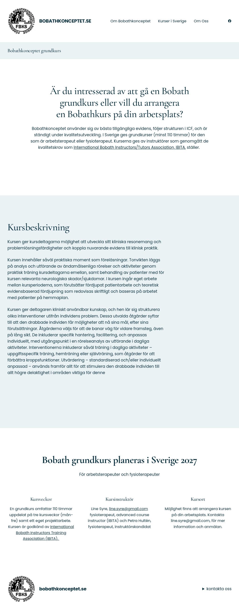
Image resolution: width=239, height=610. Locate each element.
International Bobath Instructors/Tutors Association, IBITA (129, 147)
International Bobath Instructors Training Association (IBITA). (45, 532)
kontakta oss (219, 589)
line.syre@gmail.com (128, 508)
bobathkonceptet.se (65, 21)
